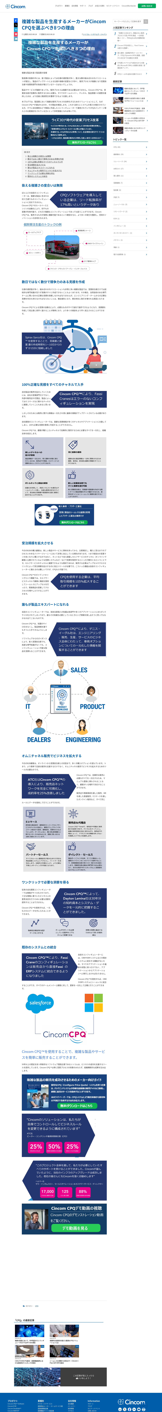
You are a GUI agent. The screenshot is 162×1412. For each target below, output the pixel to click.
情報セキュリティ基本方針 (96, 1400)
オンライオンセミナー (123, 234)
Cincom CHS (12, 1397)
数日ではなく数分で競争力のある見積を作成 (45, 161)
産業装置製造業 (43, 1393)
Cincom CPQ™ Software (16, 1388)
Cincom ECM (12, 1390)
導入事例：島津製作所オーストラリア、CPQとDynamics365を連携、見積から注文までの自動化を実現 (131, 57)
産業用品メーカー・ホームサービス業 (50, 1390)
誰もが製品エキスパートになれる (40, 169)
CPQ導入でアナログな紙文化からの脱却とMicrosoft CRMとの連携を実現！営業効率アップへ (131, 67)
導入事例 (119, 177)
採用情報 (71, 1393)
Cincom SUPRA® (13, 1400)
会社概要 (71, 1388)
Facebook (129, 1394)
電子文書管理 (120, 256)
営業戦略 (118, 184)
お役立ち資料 (99, 6)
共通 (117, 199)
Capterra (144, 1394)
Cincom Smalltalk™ (14, 1393)
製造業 (117, 192)
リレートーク (120, 163)
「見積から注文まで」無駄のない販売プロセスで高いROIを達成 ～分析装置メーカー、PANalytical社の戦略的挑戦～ (131, 38)
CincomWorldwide (129, 6)
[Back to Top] (141, 1406)
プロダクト (59, 6)
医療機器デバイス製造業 (46, 1395)
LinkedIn (134, 1394)
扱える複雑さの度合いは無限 (39, 158)
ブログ (90, 6)
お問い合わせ (92, 1395)
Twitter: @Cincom (125, 1394)
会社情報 (75, 6)
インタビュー (120, 227)
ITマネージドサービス (45, 1388)
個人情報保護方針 (93, 1397)
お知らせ (119, 170)
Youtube (139, 1394)
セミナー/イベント (113, 6)
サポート (83, 6)
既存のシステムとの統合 (37, 178)
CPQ (36, 1308)
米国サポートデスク (94, 1405)
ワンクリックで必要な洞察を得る (40, 175)
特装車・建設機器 (44, 1397)
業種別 (67, 6)
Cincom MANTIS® (13, 1395)
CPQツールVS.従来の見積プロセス (130, 75)
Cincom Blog (120, 1394)
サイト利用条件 (93, 1402)
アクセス (71, 1395)
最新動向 (119, 156)
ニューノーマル (120, 206)
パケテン (118, 242)
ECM (117, 220)
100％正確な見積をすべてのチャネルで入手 (44, 164)
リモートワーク (121, 213)
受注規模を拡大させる (36, 166)
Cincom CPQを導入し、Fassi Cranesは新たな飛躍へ (131, 48)
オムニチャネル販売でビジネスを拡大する (44, 172)
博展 (117, 249)
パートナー (71, 1390)
